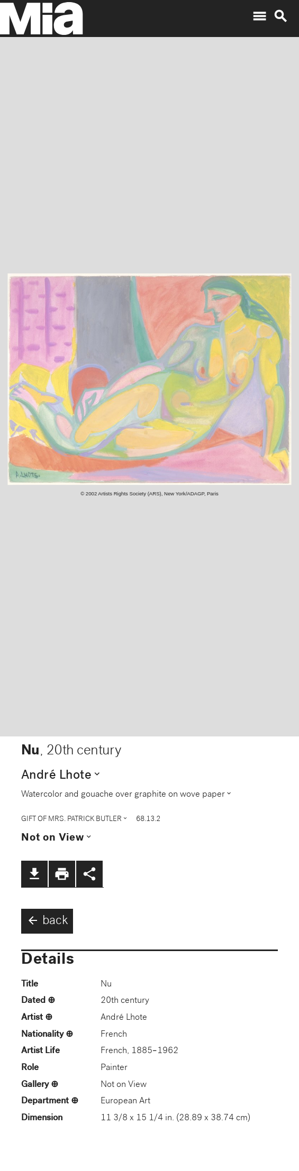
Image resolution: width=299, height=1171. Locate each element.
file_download (34, 874)
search (280, 16)
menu (259, 16)
